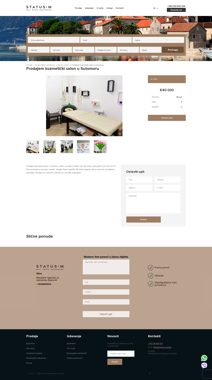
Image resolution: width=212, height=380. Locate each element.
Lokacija (34, 50)
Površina (56, 50)
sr (154, 8)
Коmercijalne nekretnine (36, 358)
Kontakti (120, 8)
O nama (100, 8)
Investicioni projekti (34, 353)
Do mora (123, 50)
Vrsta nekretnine (37, 40)
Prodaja (78, 8)
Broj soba (79, 50)
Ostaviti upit (167, 118)
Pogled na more (104, 50)
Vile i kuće (30, 348)
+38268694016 (43, 284)
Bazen (144, 50)
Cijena (137, 40)
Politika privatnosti (74, 358)
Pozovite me (176, 10)
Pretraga (173, 49)
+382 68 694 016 (155, 343)
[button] (85, 105)
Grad (85, 40)
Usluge (109, 8)
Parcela (29, 363)
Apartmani (30, 343)
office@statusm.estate (162, 347)
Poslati (115, 362)
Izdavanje (89, 8)
